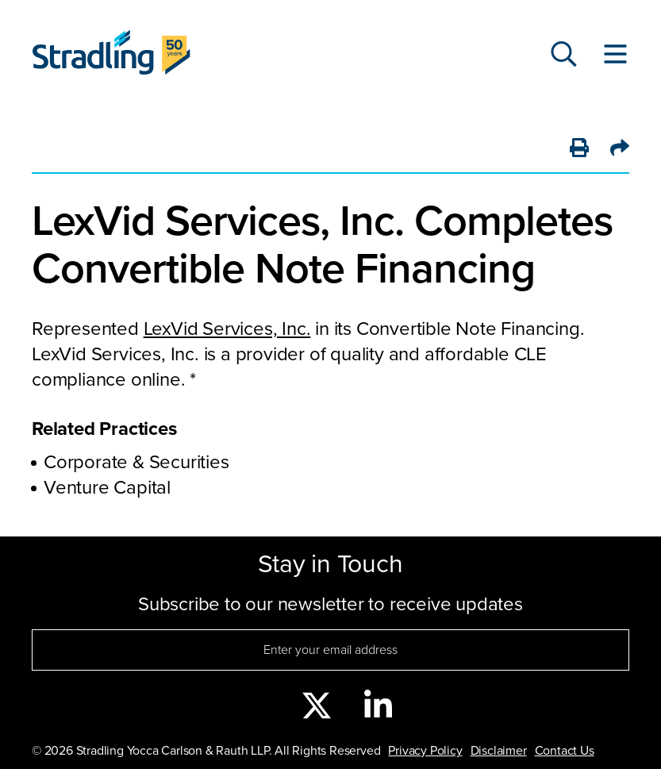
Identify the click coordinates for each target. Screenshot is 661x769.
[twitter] (316, 707)
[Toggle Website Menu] (615, 55)
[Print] (579, 149)
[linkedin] (378, 707)
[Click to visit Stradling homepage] (111, 56)
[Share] (619, 149)
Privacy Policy (425, 751)
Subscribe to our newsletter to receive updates (330, 604)
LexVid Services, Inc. (227, 328)
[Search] (564, 55)
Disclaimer (499, 751)
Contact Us (564, 751)
